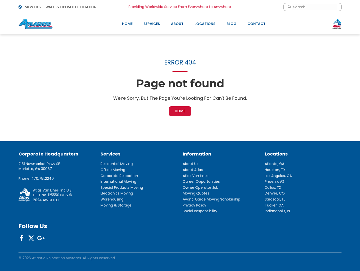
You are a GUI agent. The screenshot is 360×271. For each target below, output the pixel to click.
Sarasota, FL (275, 199)
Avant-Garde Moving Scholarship (211, 199)
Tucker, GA (274, 205)
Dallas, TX (273, 187)
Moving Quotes (196, 193)
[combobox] (314, 7)
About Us (190, 164)
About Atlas (193, 170)
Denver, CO (275, 193)
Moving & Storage (116, 205)
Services (152, 23)
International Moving (118, 181)
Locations (205, 23)
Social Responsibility (200, 211)
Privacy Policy (194, 205)
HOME (180, 111)
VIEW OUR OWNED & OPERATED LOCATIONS (58, 7)
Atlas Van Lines (195, 176)
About (177, 23)
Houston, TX (275, 170)
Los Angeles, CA (278, 176)
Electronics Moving (116, 193)
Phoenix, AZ (274, 181)
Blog (231, 23)
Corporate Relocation (119, 176)
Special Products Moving (121, 187)
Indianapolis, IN (277, 211)
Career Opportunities (201, 181)
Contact (257, 23)
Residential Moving (116, 164)
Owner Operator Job (200, 187)
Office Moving (112, 170)
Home (127, 23)
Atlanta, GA (274, 164)
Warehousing (112, 199)
